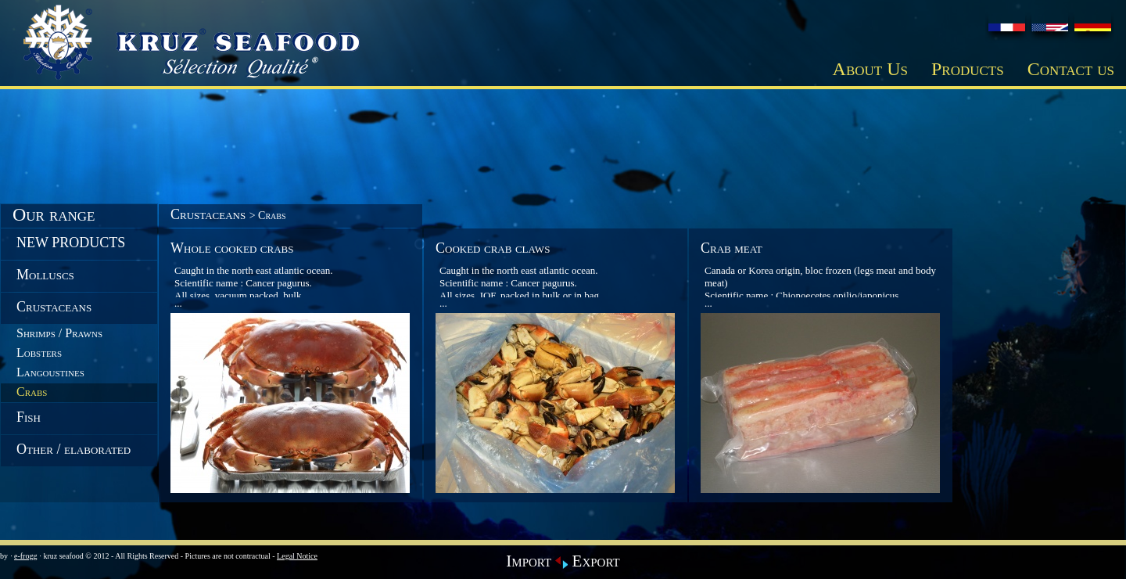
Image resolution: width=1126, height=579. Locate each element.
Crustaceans (53, 307)
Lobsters (39, 352)
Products (967, 69)
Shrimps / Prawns (59, 333)
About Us (870, 69)
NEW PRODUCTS (70, 242)
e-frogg (25, 556)
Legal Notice (297, 556)
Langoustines (50, 372)
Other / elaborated (73, 449)
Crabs (31, 391)
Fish (28, 417)
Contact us (1070, 69)
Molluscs (45, 274)
